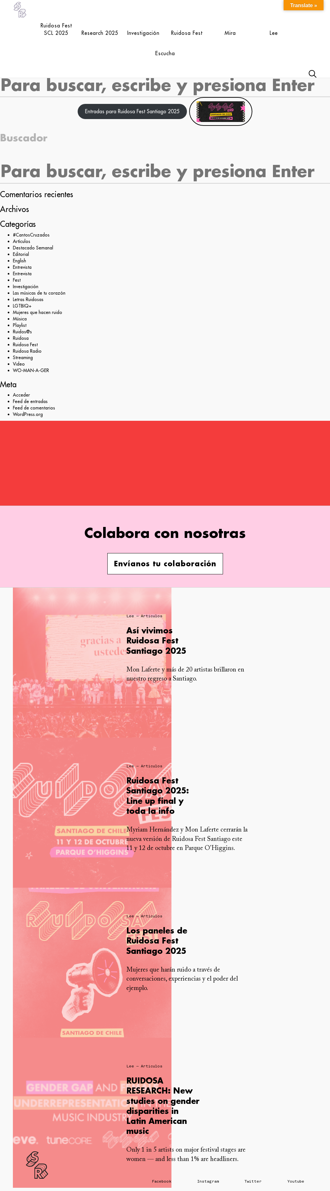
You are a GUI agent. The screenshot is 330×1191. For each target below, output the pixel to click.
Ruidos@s (22, 332)
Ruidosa (21, 338)
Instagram (208, 1181)
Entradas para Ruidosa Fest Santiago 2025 (132, 111)
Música (20, 319)
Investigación (143, 33)
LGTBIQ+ (22, 306)
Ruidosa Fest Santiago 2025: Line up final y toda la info (157, 795)
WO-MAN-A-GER (31, 370)
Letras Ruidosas (28, 299)
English (19, 261)
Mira (230, 33)
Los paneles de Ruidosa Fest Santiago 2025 (156, 940)
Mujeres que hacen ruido (37, 312)
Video (19, 364)
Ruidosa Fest (187, 33)
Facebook (161, 1181)
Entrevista (22, 267)
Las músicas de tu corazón (39, 293)
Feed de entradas (30, 401)
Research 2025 (100, 33)
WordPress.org (28, 414)
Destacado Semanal (33, 248)
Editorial (21, 254)
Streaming (23, 357)
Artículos (21, 241)
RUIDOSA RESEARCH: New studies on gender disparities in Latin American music (162, 1105)
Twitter (253, 1181)
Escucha (165, 53)
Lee (274, 33)
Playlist (19, 325)
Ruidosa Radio (27, 351)
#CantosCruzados (31, 235)
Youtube (295, 1181)
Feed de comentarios (34, 408)
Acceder (21, 395)
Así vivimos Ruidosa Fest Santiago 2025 (156, 640)
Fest (17, 280)
